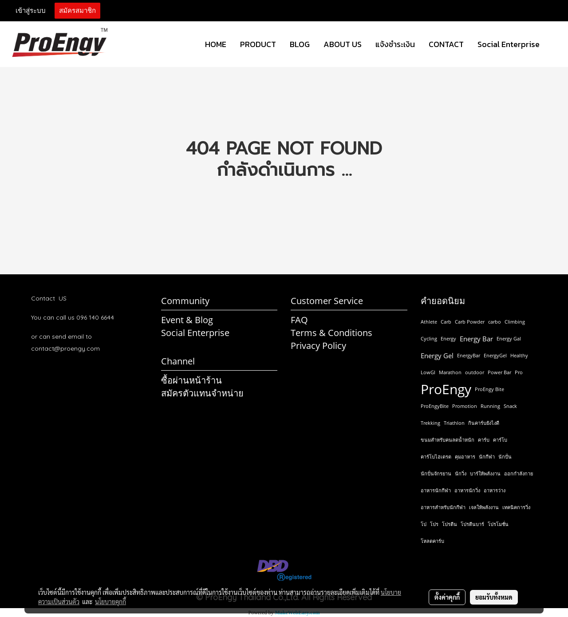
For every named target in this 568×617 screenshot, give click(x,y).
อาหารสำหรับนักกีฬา (443, 507)
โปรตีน (449, 524)
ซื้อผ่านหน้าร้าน (191, 380)
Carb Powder (470, 321)
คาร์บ (483, 439)
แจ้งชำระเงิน (395, 44)
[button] (554, 44)
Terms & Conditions (331, 333)
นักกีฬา (487, 456)
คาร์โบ (500, 439)
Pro (519, 372)
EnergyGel (495, 355)
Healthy (519, 355)
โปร (434, 524)
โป (423, 524)
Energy (448, 338)
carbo (494, 321)
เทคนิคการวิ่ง (516, 507)
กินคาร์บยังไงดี (483, 422)
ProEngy (446, 389)
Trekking (430, 422)
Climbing (515, 321)
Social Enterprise (508, 44)
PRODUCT (258, 44)
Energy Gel (437, 355)
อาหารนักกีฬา (436, 490)
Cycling (429, 338)
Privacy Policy (318, 346)
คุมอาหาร (465, 456)
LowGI (428, 372)
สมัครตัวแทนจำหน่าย (202, 393)
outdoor (474, 372)
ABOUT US (342, 44)
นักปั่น (505, 456)
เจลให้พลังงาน (484, 507)
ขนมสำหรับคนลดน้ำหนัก (447, 439)
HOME (215, 44)
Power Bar (499, 372)
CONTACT (446, 44)
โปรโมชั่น (498, 524)
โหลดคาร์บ (432, 541)
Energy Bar (476, 338)
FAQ (299, 320)
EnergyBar (468, 355)
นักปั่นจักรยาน (436, 473)
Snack (510, 406)
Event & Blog (187, 320)
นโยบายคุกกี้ (110, 601)
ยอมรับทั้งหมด (494, 597)
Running (490, 406)
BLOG (300, 44)
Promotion (464, 406)
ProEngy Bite (489, 389)
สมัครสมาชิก (77, 11)
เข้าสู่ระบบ (31, 11)
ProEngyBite (435, 406)
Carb (446, 321)
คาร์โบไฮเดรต (436, 456)
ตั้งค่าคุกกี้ (447, 597)
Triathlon (454, 422)
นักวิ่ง (460, 473)
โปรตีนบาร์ (472, 524)
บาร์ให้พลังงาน (485, 473)
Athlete (429, 321)
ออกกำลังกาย (518, 473)
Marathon (450, 372)
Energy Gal (509, 338)
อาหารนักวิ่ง (467, 490)
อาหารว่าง (494, 490)
